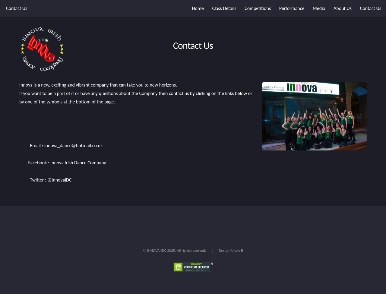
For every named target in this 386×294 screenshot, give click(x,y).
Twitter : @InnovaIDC (50, 180)
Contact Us (16, 8)
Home (198, 8)
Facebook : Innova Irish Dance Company (66, 163)
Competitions (258, 8)
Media (319, 8)
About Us (343, 8)
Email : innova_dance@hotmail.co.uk (66, 145)
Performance (292, 8)
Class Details (224, 8)
